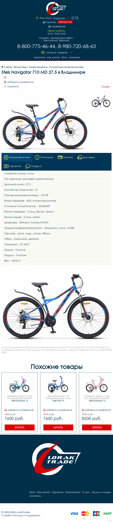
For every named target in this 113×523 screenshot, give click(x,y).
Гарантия (39, 57)
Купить (19, 427)
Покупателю (72, 492)
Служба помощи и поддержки (20, 515)
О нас (86, 492)
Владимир (59, 18)
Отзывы (105, 86)
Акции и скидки (101, 492)
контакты (74, 57)
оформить (65, 21)
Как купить (53, 57)
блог (64, 57)
